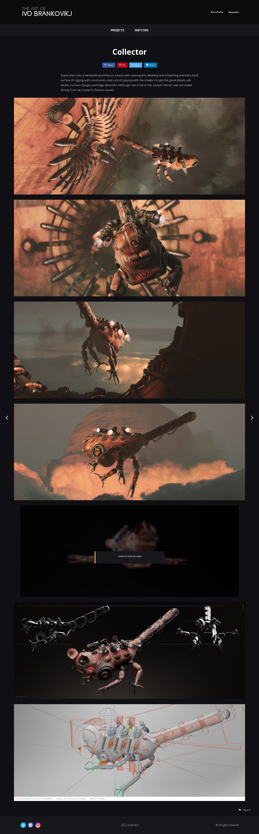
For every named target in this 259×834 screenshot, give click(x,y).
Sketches (141, 30)
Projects (117, 30)
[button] (244, 809)
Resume (234, 12)
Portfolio (217, 12)
